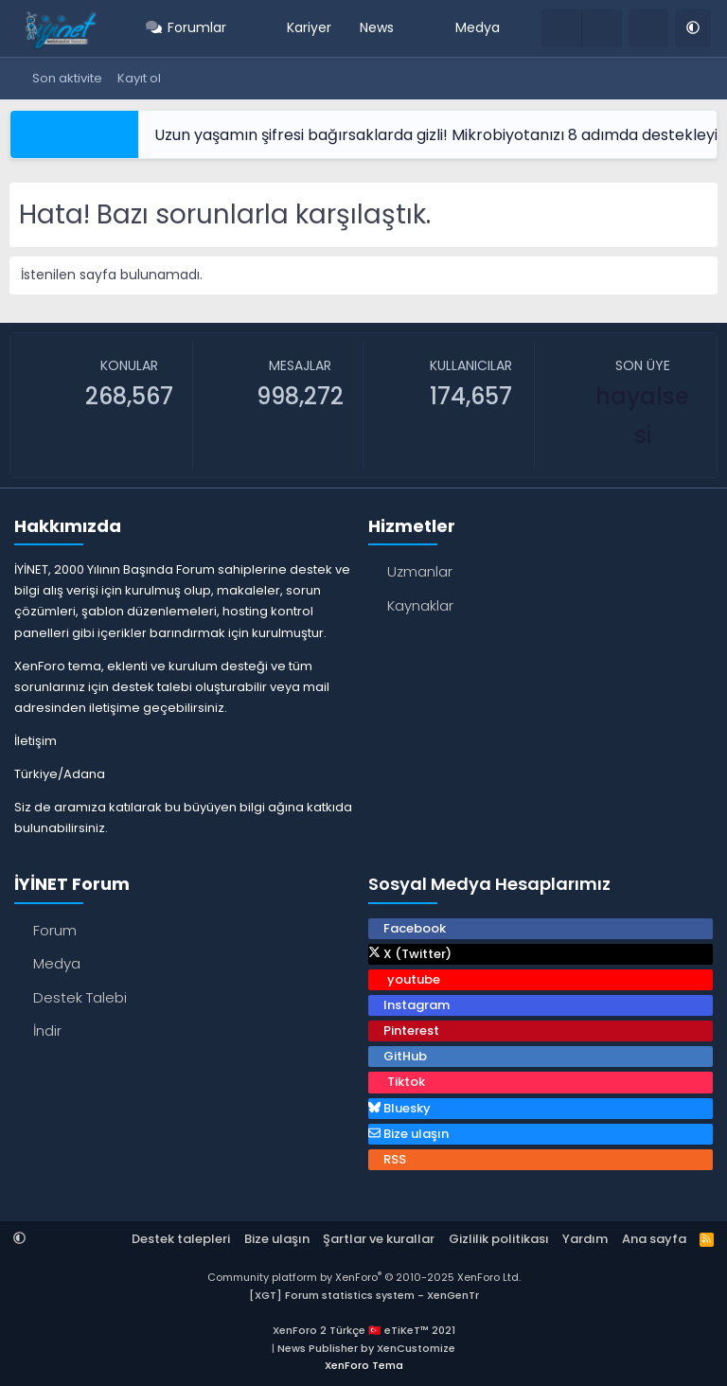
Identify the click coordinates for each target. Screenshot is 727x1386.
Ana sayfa (654, 1239)
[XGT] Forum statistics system (364, 1295)
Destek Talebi (80, 997)
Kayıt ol (139, 78)
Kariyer (309, 27)
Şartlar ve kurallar (378, 1239)
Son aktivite (67, 78)
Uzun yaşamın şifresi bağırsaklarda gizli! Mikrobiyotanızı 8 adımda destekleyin (440, 135)
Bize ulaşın (277, 1239)
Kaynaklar (420, 605)
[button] (239, 28)
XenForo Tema (364, 1365)
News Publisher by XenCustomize (366, 1348)
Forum (55, 930)
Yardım (585, 1239)
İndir (47, 1030)
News (377, 27)
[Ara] (648, 28)
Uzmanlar (419, 571)
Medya (477, 27)
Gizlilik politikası (499, 1239)
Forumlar (197, 27)
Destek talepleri (181, 1239)
